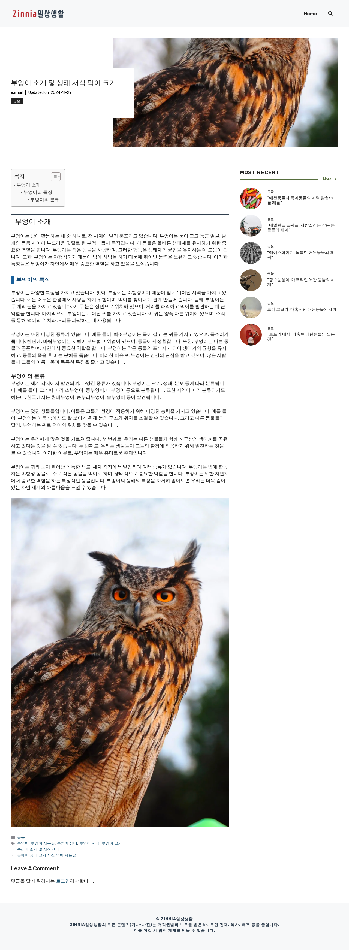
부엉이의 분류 (44, 199)
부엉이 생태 (67, 843)
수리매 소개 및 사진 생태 (38, 849)
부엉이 (23, 843)
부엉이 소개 (28, 185)
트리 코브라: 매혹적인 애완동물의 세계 (302, 309)
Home (310, 13)
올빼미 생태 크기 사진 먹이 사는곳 (46, 855)
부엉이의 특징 (37, 192)
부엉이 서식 (89, 843)
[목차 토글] (53, 176)
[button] (330, 13)
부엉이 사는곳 (43, 843)
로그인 (63, 881)
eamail (17, 92)
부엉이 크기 (112, 843)
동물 (17, 101)
